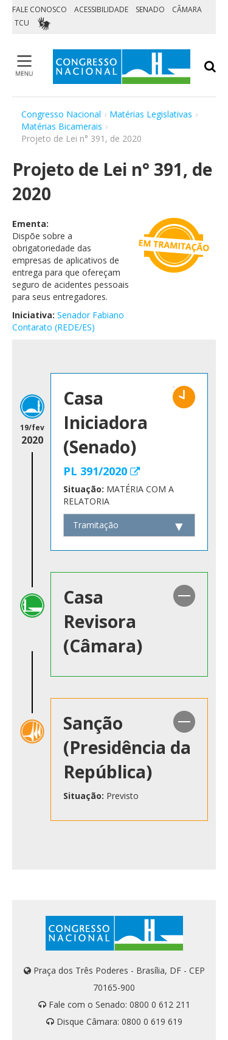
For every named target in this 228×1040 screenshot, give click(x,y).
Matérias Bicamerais (61, 126)
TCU (22, 23)
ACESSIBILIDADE (101, 9)
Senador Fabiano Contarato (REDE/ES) (68, 321)
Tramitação (96, 525)
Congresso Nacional (61, 114)
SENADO (150, 9)
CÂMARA (187, 9)
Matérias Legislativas (150, 114)
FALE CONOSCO (39, 9)
